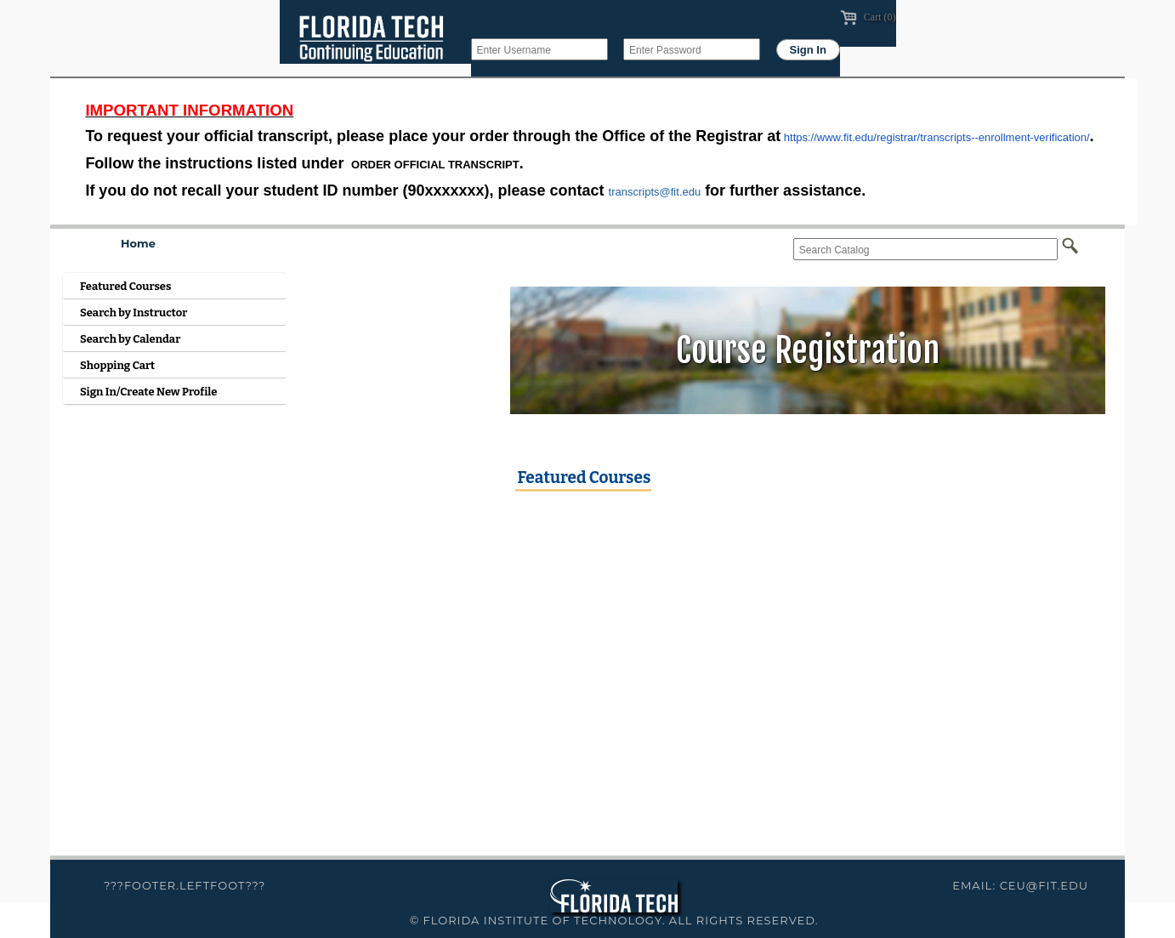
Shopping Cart (117, 365)
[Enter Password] (691, 49)
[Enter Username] (539, 49)
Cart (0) (868, 17)
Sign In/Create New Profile (148, 391)
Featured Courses (125, 286)
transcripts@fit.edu (655, 191)
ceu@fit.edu (1044, 885)
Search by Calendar (130, 339)
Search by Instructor (133, 312)
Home (138, 243)
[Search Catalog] (925, 249)
